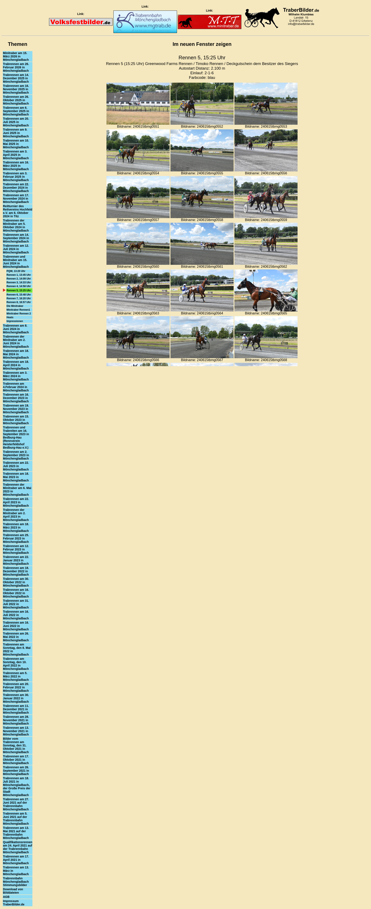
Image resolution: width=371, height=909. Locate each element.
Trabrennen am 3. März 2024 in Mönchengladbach (16, 376)
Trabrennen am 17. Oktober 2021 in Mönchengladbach (16, 760)
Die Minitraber (15, 306)
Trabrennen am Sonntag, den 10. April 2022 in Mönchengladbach (16, 663)
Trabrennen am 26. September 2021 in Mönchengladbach (16, 771)
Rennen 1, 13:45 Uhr (19, 274)
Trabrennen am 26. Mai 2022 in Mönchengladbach (16, 637)
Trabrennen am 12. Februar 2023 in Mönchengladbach (16, 549)
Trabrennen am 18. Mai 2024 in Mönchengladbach (16, 354)
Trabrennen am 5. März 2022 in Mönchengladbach (16, 676)
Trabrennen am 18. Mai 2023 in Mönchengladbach (16, 477)
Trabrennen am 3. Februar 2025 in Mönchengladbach (16, 177)
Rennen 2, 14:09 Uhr (19, 278)
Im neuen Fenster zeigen (202, 44)
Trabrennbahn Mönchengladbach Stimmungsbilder (16, 882)
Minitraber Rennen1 (18, 309)
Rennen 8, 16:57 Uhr (19, 302)
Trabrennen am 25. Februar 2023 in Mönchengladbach (16, 538)
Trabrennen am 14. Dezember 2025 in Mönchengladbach (16, 78)
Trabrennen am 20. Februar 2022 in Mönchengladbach (16, 687)
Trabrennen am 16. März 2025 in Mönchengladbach (16, 166)
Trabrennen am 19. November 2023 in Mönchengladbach (16, 409)
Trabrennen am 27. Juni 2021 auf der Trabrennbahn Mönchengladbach (16, 804)
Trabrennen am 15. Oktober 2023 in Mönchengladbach (16, 420)
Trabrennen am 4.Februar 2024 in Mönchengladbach (16, 387)
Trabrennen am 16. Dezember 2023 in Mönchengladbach (16, 398)
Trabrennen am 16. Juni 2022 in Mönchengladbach (16, 626)
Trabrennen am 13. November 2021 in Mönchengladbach (16, 731)
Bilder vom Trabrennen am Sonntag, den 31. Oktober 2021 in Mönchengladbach (16, 745)
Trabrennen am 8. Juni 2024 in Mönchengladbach (16, 329)
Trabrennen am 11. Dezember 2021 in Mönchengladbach (16, 709)
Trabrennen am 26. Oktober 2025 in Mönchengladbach (16, 100)
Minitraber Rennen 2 (19, 313)
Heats (10, 317)
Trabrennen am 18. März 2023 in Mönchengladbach (16, 527)
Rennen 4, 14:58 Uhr (19, 286)
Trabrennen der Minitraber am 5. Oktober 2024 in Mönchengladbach (16, 225)
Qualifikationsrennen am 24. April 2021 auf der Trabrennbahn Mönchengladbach (17, 847)
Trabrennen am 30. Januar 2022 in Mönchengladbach (16, 698)
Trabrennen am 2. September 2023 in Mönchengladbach (16, 455)
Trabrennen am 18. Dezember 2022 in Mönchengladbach (16, 571)
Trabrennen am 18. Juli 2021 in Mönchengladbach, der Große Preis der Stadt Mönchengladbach (17, 786)
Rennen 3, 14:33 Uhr (19, 282)
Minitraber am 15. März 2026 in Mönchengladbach (16, 56)
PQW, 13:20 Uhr (16, 271)
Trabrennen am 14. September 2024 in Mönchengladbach (16, 238)
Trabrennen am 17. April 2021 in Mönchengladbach (16, 860)
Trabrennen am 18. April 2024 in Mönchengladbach (16, 365)
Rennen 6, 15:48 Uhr (19, 294)
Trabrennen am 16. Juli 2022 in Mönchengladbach (16, 615)
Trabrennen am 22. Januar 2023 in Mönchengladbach (16, 560)
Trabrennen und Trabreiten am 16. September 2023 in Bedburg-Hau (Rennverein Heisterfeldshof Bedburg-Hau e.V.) (16, 437)
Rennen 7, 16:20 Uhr (19, 298)
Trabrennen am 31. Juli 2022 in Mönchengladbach (16, 604)
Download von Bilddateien (13, 891)
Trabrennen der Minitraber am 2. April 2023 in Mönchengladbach (16, 515)
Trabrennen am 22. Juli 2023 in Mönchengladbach (16, 466)
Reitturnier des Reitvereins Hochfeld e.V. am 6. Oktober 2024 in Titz (17, 211)
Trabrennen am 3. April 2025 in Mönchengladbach (16, 155)
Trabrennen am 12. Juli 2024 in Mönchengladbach (16, 249)
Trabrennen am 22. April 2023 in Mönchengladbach (16, 502)
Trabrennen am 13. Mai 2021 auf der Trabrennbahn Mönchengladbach (16, 833)
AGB (6, 896)
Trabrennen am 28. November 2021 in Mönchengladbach (16, 720)
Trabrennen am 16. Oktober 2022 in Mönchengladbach (16, 593)
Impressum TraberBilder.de (13, 902)
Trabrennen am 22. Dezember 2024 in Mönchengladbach (16, 188)
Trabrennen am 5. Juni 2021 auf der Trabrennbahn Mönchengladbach (16, 818)
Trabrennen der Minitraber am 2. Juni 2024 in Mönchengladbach (16, 341)
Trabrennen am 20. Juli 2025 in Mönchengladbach (16, 122)
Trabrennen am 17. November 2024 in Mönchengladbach (16, 198)
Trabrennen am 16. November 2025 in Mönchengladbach (16, 89)
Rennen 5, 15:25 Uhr (19, 290)
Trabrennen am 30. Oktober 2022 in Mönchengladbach (16, 582)
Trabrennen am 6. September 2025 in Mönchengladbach (16, 111)
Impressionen (15, 321)
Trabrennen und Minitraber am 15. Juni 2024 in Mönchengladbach (16, 261)
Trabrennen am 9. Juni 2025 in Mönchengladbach (16, 133)
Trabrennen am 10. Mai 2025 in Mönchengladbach (16, 144)
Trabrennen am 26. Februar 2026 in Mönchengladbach (16, 67)
